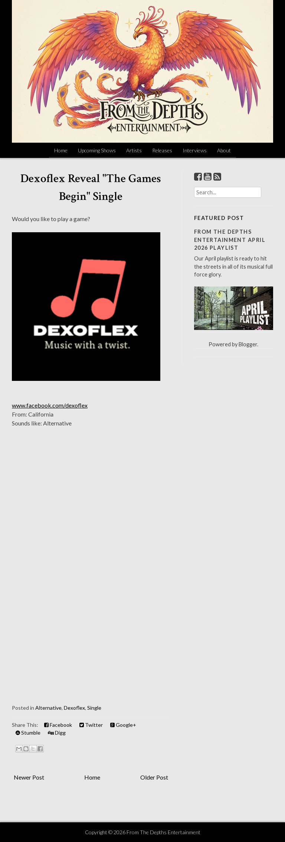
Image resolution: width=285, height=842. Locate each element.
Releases (162, 150)
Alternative (48, 708)
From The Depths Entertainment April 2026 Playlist (229, 240)
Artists (134, 150)
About (224, 150)
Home (61, 150)
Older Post (154, 777)
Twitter (91, 725)
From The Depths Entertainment (163, 832)
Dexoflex (74, 708)
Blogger (248, 344)
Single (94, 708)
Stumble (28, 732)
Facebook (58, 725)
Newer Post (29, 777)
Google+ (123, 725)
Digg (57, 732)
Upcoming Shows (97, 150)
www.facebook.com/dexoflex (50, 405)
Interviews (195, 150)
